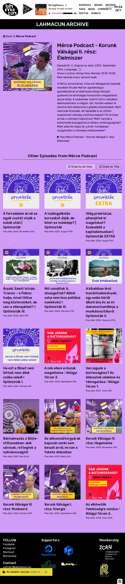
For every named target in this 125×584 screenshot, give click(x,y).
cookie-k (35, 571)
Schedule (85, 5)
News (91, 9)
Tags (82, 9)
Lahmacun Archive (62, 24)
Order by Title (109, 166)
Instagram (9, 548)
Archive (110, 5)
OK (46, 572)
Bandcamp (9, 556)
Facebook (9, 544)
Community (105, 9)
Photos (83, 13)
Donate (96, 13)
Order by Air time (80, 166)
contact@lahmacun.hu (17, 567)
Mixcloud (8, 552)
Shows (98, 5)
